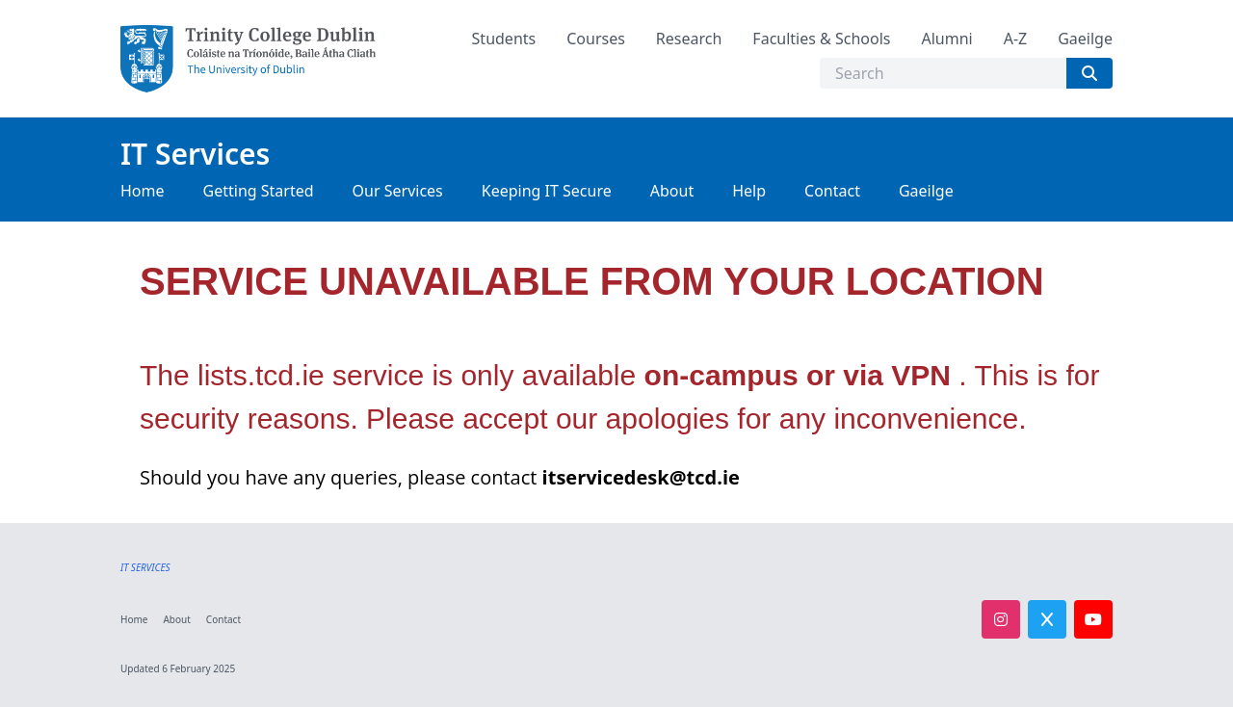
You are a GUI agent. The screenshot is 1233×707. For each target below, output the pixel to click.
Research (689, 38)
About (672, 190)
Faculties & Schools (821, 38)
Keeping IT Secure (547, 190)
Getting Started (258, 190)
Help (749, 190)
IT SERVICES (145, 567)
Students (504, 38)
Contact (832, 190)
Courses (595, 38)
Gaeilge (1085, 38)
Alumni (946, 38)
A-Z (1016, 38)
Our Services (398, 190)
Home (142, 190)
